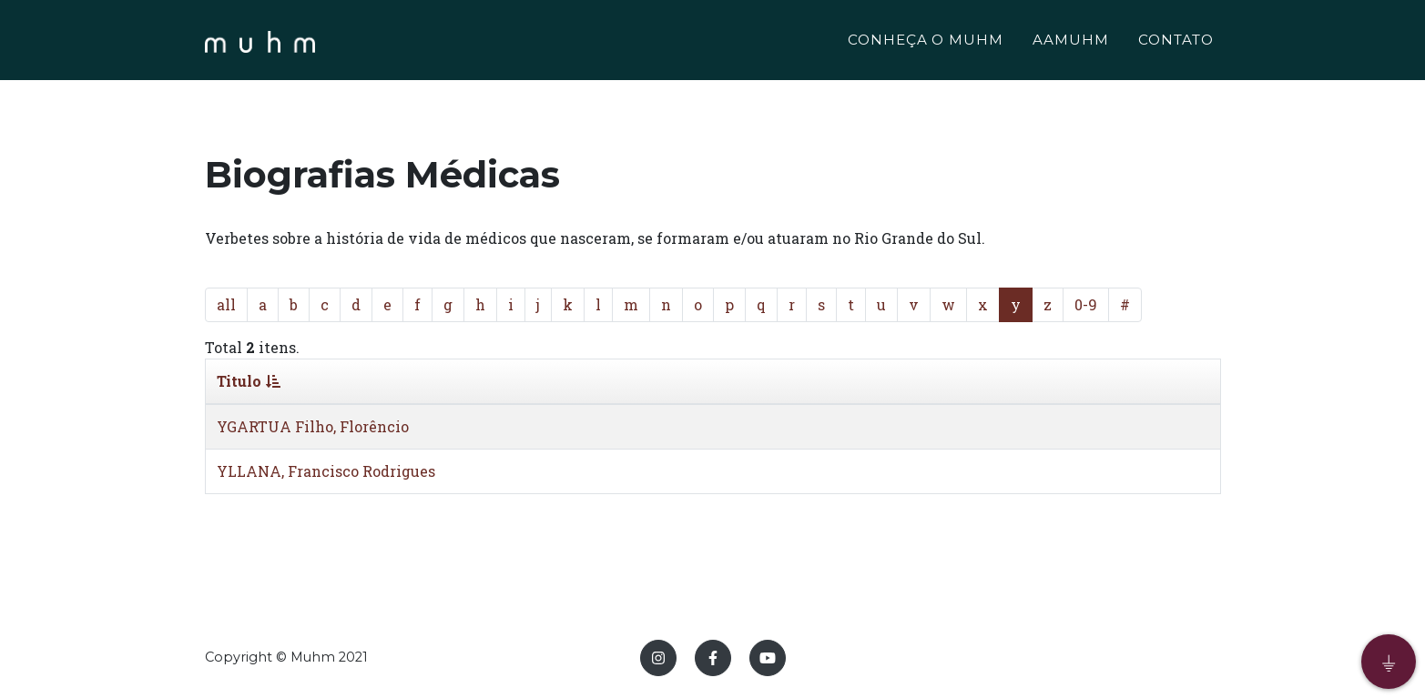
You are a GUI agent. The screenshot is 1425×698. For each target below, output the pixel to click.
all (226, 304)
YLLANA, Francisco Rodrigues (326, 471)
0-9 (1085, 304)
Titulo (248, 380)
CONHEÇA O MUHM (925, 42)
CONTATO (1176, 42)
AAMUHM (1071, 42)
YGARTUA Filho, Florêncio (313, 426)
